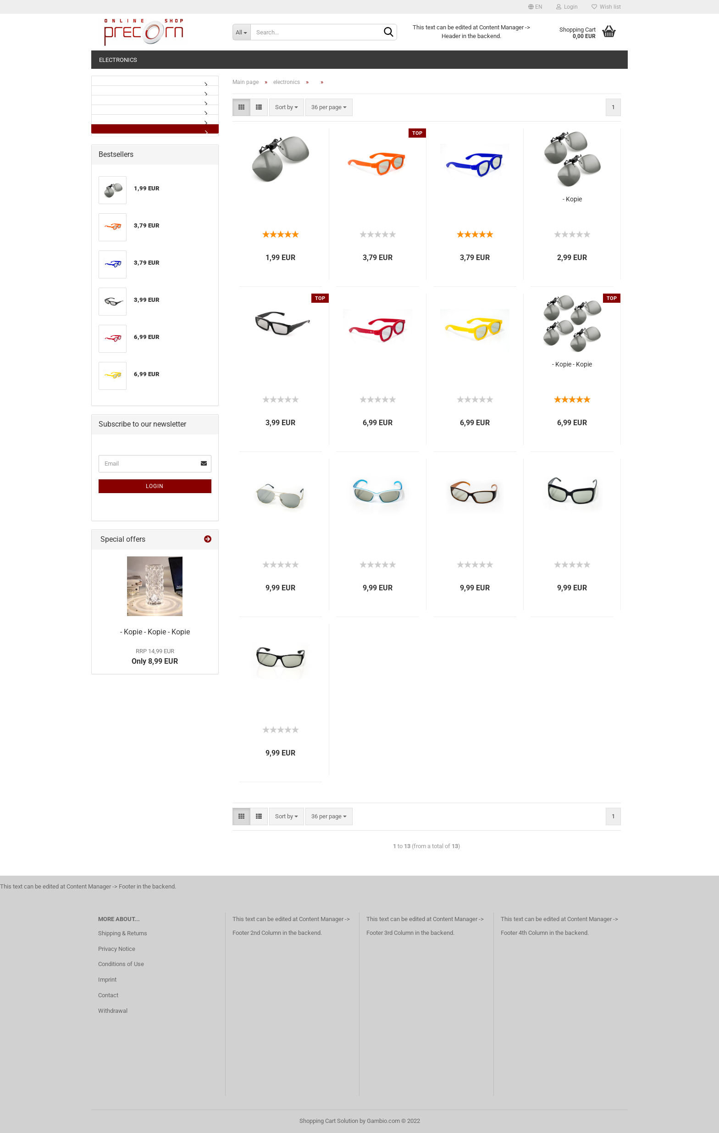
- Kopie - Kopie (572, 364)
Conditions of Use (121, 964)
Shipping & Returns (122, 933)
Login (567, 7)
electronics (118, 59)
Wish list (606, 7)
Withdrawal (112, 1010)
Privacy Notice (116, 948)
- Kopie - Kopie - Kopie (155, 632)
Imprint (107, 979)
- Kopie (572, 199)
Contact (108, 995)
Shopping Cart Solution (328, 1120)
